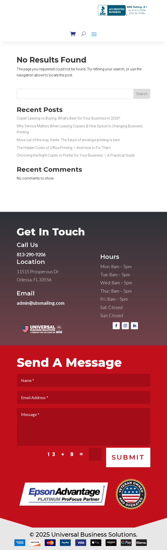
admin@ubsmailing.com (40, 310)
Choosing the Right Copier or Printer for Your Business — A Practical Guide (75, 155)
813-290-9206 (31, 262)
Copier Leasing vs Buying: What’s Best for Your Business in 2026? (68, 118)
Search (142, 94)
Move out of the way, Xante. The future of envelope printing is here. (69, 140)
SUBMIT (128, 464)
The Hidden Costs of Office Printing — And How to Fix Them (64, 148)
